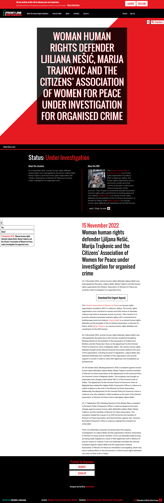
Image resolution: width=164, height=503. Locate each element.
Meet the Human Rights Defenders (37, 13)
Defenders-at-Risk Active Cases (145, 500)
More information (73, 5)
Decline (142, 3)
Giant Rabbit (89, 486)
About (3, 231)
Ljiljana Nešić (104, 196)
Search (86, 13)
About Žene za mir (10, 147)
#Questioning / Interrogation (113, 500)
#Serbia (74, 500)
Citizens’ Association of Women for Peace (102, 305)
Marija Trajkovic (113, 201)
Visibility (76, 13)
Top (2, 227)
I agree (130, 3)
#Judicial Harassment (94, 500)
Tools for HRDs (57, 13)
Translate (159, 22)
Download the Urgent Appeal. (112, 298)
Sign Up (132, 13)
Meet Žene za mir (97, 209)
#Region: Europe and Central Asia (59, 500)
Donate (125, 13)
